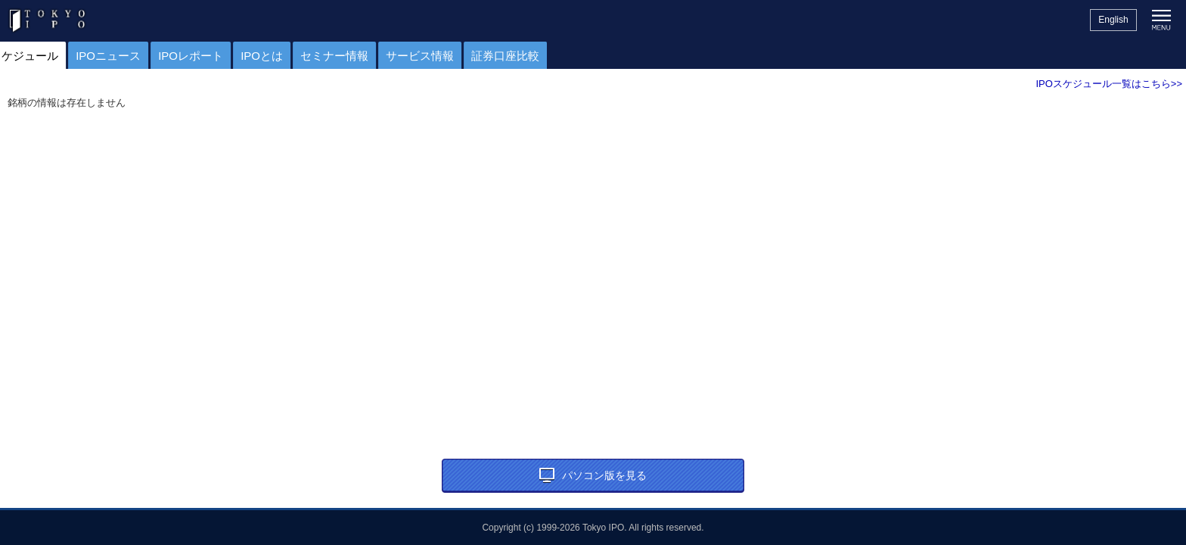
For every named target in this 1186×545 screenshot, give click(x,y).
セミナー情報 (423, 55)
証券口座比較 (594, 55)
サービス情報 (508, 55)
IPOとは (350, 55)
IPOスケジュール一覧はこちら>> (1108, 83)
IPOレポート (279, 55)
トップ (25, 55)
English (1113, 19)
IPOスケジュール (103, 55)
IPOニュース (196, 55)
